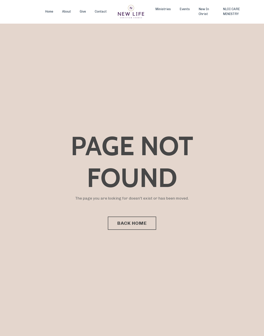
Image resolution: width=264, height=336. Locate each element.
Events (185, 9)
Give (83, 11)
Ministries (163, 9)
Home (49, 11)
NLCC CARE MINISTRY (231, 11)
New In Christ (204, 11)
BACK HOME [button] (132, 223)
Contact (101, 11)
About (66, 11)
